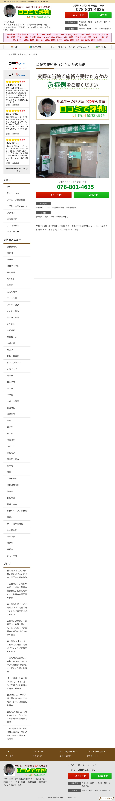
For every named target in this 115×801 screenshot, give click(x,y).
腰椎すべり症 (13, 266)
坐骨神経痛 (12, 478)
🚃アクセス (100, 47)
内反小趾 (11, 343)
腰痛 (9, 472)
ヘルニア (11, 446)
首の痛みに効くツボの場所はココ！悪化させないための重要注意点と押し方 (17, 609)
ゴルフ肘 (11, 382)
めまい (10, 350)
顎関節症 (11, 440)
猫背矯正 (11, 408)
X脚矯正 (10, 279)
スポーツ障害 (13, 401)
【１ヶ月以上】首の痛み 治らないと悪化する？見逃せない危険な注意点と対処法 (17, 683)
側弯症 (10, 491)
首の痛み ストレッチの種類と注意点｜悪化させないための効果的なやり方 (17, 646)
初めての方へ (13, 193)
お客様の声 (12, 219)
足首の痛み (12, 504)
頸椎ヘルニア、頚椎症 (17, 511)
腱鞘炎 (10, 543)
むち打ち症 (12, 530)
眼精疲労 (11, 414)
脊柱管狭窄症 (13, 485)
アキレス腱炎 (13, 305)
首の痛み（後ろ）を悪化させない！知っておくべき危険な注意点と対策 (17, 717)
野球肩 (10, 259)
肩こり (10, 433)
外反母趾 (11, 498)
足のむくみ (12, 337)
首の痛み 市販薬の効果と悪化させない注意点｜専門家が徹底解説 (17, 574)
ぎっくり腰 (12, 556)
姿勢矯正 (11, 330)
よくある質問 (13, 225)
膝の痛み (11, 453)
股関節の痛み (13, 459)
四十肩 (10, 388)
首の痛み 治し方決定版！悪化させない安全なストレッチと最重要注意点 (17, 700)
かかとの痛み (13, 311)
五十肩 (10, 466)
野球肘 (10, 253)
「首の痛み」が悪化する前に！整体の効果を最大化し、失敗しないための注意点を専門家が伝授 (17, 591)
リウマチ (11, 537)
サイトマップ (13, 232)
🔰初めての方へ (36, 47)
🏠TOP (14, 47)
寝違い (10, 517)
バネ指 (10, 395)
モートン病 (12, 298)
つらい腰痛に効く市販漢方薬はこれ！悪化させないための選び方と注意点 (17, 733)
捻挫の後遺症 (13, 356)
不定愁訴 (11, 272)
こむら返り (12, 292)
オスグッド (12, 369)
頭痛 (9, 421)
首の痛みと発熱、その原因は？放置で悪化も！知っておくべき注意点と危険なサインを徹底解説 (17, 628)
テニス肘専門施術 (15, 524)
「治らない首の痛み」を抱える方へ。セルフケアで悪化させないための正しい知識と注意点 (17, 665)
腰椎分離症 (12, 247)
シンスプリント (14, 363)
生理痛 (10, 285)
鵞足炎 (10, 376)
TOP (8, 54)
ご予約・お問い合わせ (79, 47)
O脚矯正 (11, 324)
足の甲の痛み (13, 317)
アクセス (11, 213)
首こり (10, 427)
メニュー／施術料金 (57, 47)
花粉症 (10, 549)
